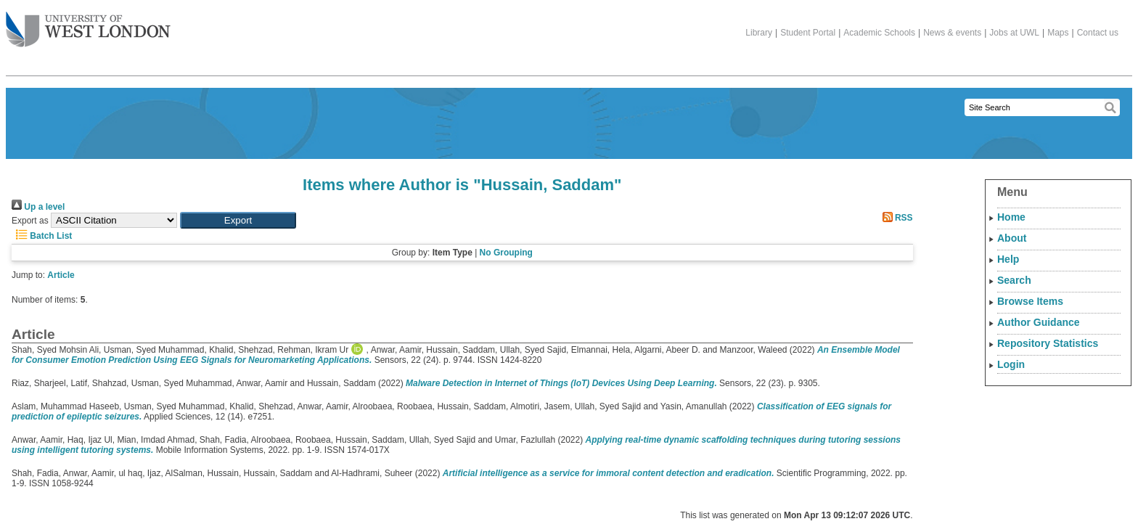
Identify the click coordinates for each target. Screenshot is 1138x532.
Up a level (38, 207)
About (1011, 238)
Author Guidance (1038, 322)
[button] (238, 220)
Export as (30, 221)
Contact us (1097, 33)
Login (1011, 364)
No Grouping (506, 252)
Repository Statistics (1047, 343)
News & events (952, 33)
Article (60, 275)
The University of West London (88, 24)
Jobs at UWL (1014, 33)
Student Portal (807, 33)
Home (1011, 217)
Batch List (42, 236)
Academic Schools (879, 33)
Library (758, 33)
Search (1014, 280)
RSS (895, 218)
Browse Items (1030, 301)
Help (1008, 259)
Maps (1057, 33)
